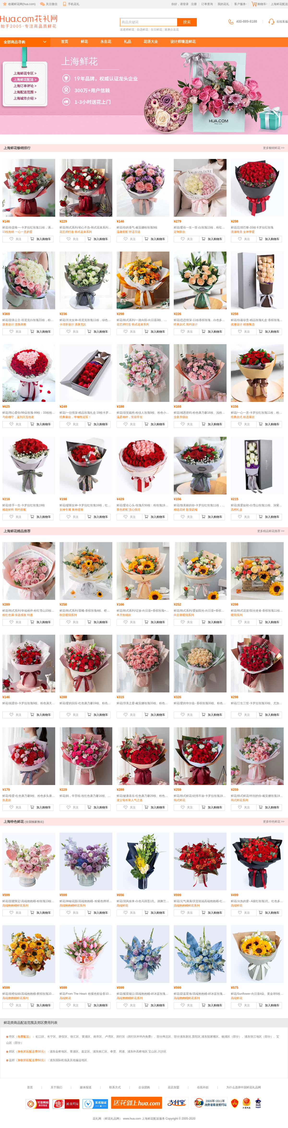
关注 (15, 239)
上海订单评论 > (24, 86)
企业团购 (144, 1087)
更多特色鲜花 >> (273, 821)
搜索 (187, 22)
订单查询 (207, 4)
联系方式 (115, 1087)
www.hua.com (132, 1118)
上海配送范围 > (24, 92)
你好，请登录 (180, 4)
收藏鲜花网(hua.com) (19, 4)
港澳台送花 (171, 29)
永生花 (105, 41)
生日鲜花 (156, 29)
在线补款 (203, 1087)
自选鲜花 (142, 29)
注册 (194, 4)
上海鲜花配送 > (24, 80)
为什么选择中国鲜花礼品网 (243, 1087)
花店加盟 (173, 1087)
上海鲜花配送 (26, 30)
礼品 (127, 41)
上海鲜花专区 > (24, 73)
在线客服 (278, 21)
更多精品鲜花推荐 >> (270, 531)
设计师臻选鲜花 (183, 41)
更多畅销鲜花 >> (273, 148)
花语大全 (151, 41)
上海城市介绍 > (24, 98)
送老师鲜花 (127, 29)
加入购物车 (40, 239)
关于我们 (56, 1087)
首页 (64, 41)
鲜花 (84, 41)
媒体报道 (85, 1087)
